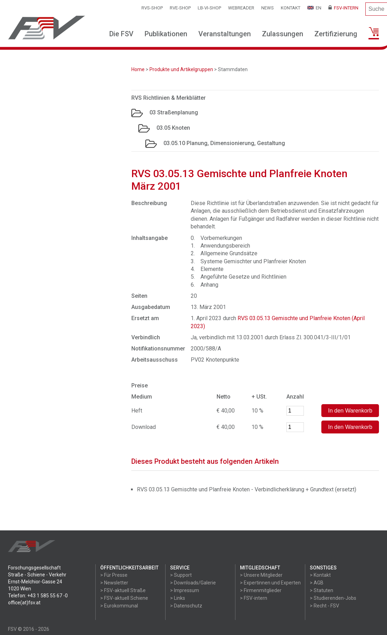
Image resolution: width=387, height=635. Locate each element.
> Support (181, 575)
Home (138, 69)
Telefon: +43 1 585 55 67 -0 (38, 595)
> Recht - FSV (324, 605)
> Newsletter (114, 582)
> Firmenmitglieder (261, 590)
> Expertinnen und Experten (270, 582)
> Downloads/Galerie (193, 582)
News (267, 7)
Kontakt (290, 7)
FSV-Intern (343, 7)
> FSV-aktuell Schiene (124, 598)
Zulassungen (282, 34)
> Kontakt (320, 575)
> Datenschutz (186, 605)
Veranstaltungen (224, 34)
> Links (177, 598)
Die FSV (121, 34)
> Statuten (321, 590)
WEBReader (241, 7)
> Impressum (184, 590)
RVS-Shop (152, 7)
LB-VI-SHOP (209, 7)
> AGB (316, 582)
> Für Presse (113, 575)
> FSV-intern (253, 598)
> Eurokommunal (119, 605)
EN (314, 7)
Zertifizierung (335, 34)
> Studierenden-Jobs (333, 598)
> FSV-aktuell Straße (123, 590)
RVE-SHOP (180, 7)
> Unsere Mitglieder (261, 575)
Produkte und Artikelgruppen (181, 69)
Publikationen (166, 34)
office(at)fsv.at (24, 602)
